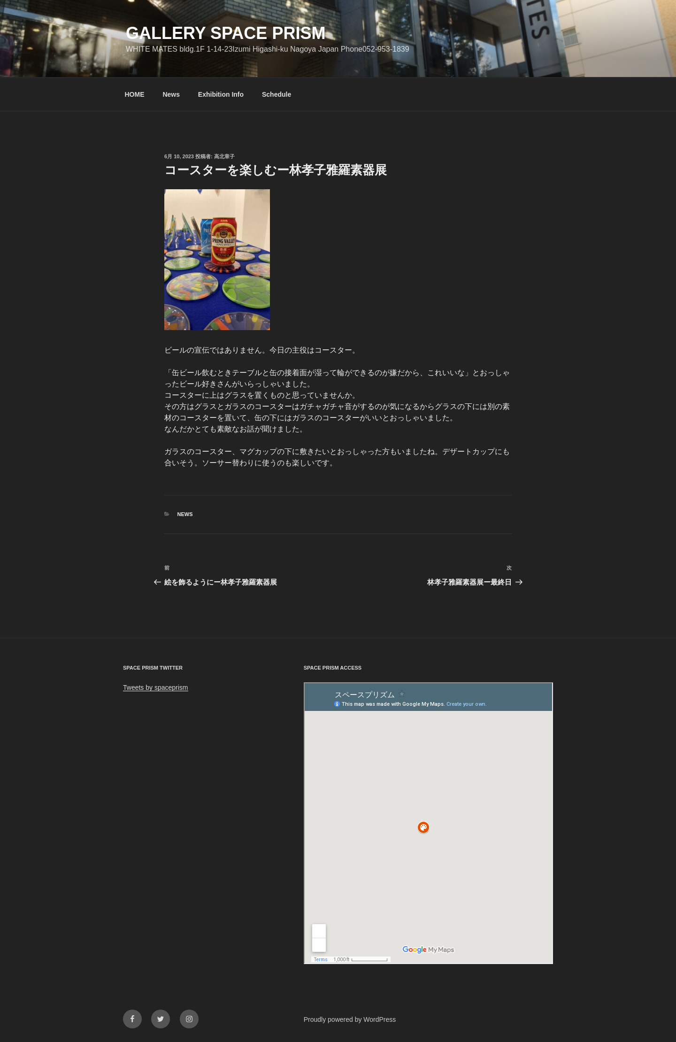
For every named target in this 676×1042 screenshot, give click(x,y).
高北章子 (224, 156)
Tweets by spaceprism (155, 687)
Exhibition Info (221, 94)
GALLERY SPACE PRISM (225, 33)
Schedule (276, 94)
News (171, 94)
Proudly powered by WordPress (350, 1019)
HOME (135, 94)
